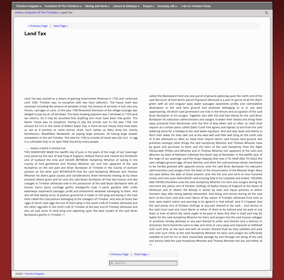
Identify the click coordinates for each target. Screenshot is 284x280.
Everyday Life (168, 6)
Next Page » (61, 26)
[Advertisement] (143, 66)
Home (18, 12)
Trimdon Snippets (29, 6)
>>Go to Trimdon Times (196, 6)
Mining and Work (98, 6)
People (149, 6)
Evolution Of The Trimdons (64, 6)
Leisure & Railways (127, 6)
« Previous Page (38, 26)
